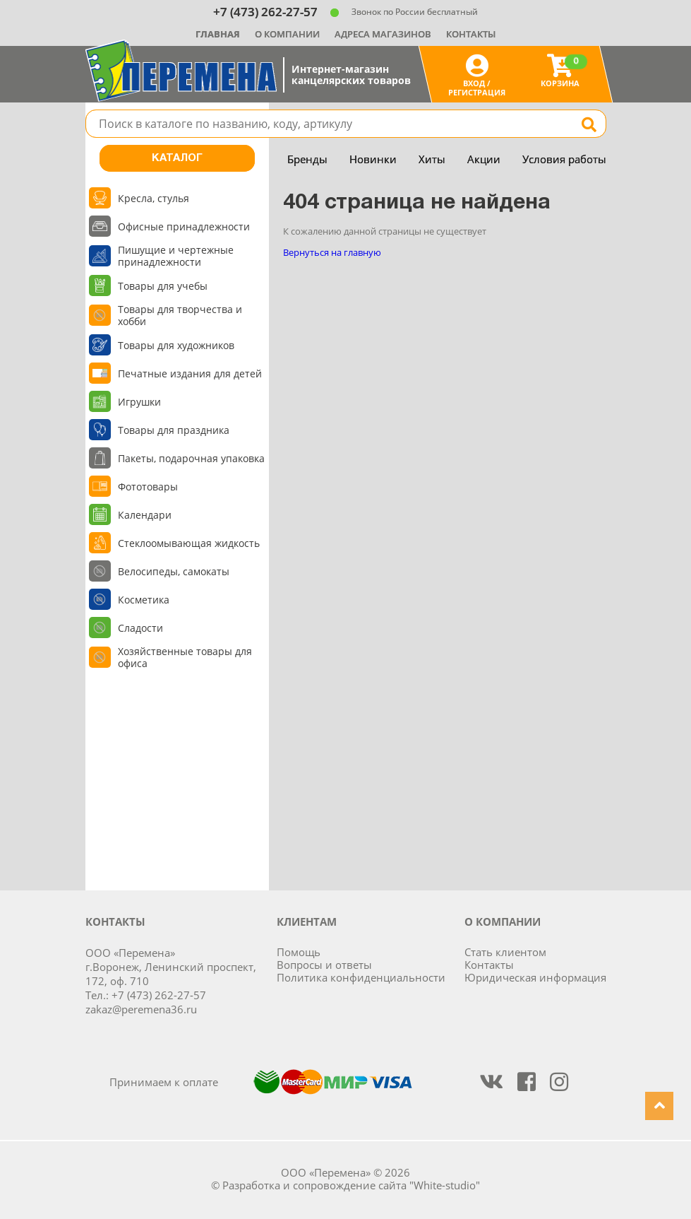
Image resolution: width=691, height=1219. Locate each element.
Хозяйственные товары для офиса (185, 657)
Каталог (177, 158)
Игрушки (139, 402)
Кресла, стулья (153, 198)
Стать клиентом (505, 952)
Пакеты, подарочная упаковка (191, 458)
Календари (145, 515)
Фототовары (148, 487)
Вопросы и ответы (324, 965)
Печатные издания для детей (190, 373)
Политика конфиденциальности (361, 977)
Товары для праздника (173, 430)
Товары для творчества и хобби (180, 315)
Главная (218, 34)
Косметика (143, 600)
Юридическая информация (535, 977)
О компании (287, 34)
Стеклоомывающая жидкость (189, 543)
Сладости (140, 628)
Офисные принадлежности (184, 226)
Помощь (298, 952)
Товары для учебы (163, 286)
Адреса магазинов (383, 34)
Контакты (470, 34)
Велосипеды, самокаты (173, 571)
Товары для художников (176, 345)
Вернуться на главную (332, 252)
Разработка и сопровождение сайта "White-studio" (351, 1185)
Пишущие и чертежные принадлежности (176, 256)
